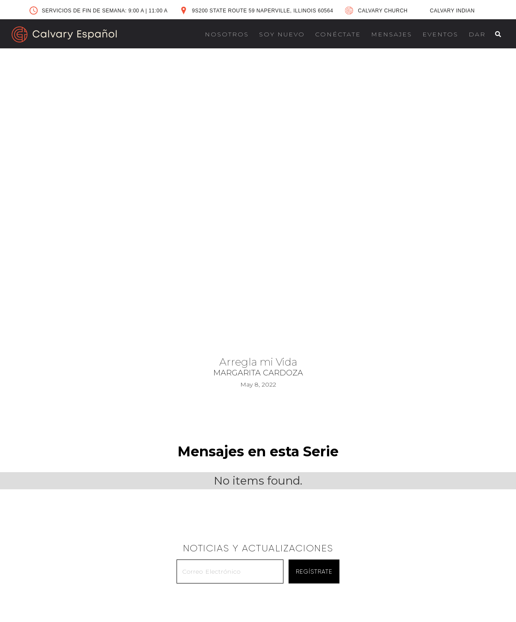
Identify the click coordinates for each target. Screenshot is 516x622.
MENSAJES (391, 34)
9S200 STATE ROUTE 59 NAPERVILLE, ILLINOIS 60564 (262, 11)
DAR (477, 34)
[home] (64, 34)
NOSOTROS (227, 34)
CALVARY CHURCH (382, 11)
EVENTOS (440, 34)
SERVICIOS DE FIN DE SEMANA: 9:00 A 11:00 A (105, 11)
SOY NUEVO (282, 34)
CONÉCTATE (338, 34)
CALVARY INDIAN (452, 11)
